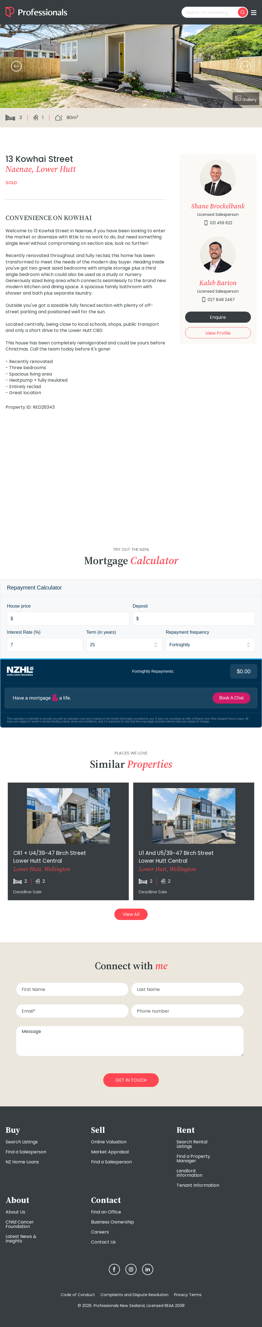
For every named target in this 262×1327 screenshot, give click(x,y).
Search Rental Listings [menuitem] (192, 1144)
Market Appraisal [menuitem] (110, 1152)
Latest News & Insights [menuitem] (21, 1238)
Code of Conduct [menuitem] (78, 1295)
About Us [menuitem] (15, 1212)
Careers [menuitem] (100, 1232)
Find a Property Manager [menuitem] (193, 1158)
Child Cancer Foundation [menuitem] (20, 1224)
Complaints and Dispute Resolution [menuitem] (134, 1295)
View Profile (218, 333)
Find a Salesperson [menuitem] (26, 1152)
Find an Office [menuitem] (106, 1212)
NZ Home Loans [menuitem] (22, 1162)
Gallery (245, 98)
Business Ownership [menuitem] (112, 1222)
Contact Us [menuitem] (103, 1242)
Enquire (218, 317)
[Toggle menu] (253, 12)
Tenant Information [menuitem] (198, 1185)
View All (131, 914)
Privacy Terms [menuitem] (187, 1295)
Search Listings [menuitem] (22, 1142)
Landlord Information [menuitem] (189, 1173)
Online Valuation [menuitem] (109, 1142)
